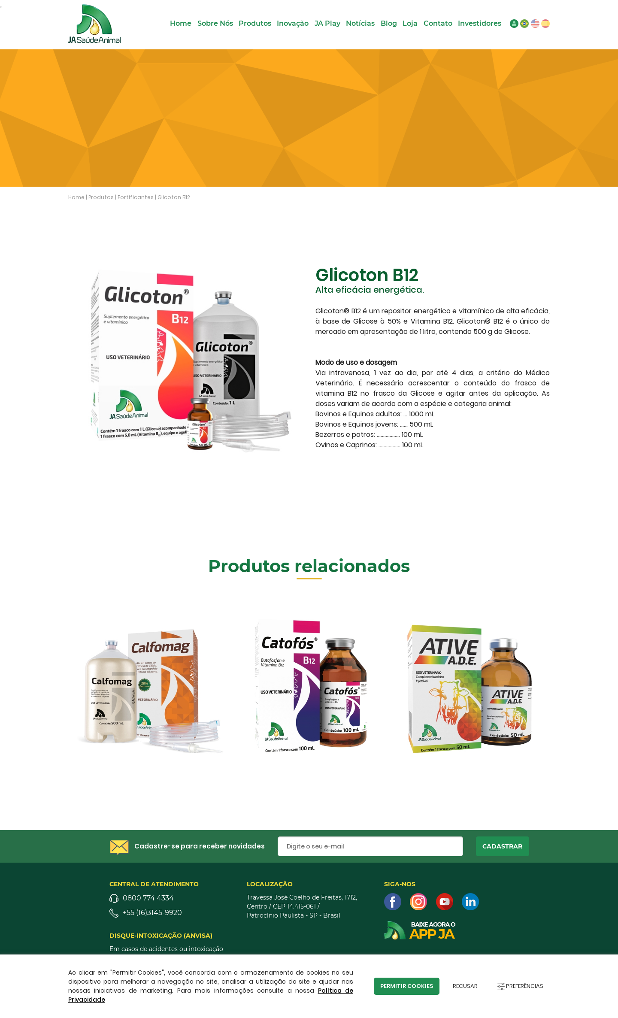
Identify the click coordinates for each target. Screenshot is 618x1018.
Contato (438, 23)
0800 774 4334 (148, 898)
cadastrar (502, 846)
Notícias (360, 23)
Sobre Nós (215, 23)
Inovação (293, 23)
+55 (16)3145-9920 (152, 913)
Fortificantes (136, 197)
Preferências (520, 986)
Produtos (255, 23)
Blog (389, 23)
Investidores (479, 23)
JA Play (327, 23)
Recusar (465, 986)
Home (180, 23)
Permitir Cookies (406, 986)
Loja (410, 23)
